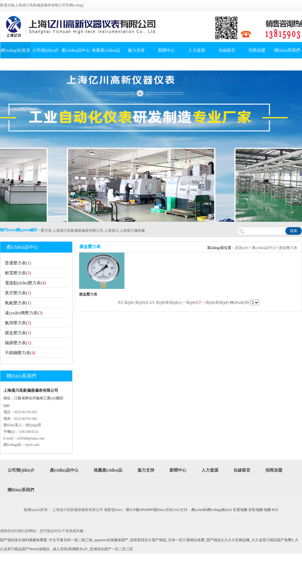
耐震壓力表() (18, 273)
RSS (275, 510)
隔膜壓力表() (18, 343)
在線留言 (226, 50)
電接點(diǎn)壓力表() (25, 283)
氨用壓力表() (18, 323)
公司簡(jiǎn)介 (45, 50)
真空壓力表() (18, 293)
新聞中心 (166, 50)
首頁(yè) (241, 248)
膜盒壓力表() (18, 333)
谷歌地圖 (255, 510)
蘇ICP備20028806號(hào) (145, 510)
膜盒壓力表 (288, 248)
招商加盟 (257, 50)
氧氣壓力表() (18, 303)
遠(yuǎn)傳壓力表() (24, 313)
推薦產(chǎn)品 (106, 50)
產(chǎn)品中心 (76, 50)
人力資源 (196, 50)
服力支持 (136, 50)
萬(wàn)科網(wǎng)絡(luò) (212, 510)
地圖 (267, 510)
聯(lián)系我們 (21, 490)
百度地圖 (240, 510)
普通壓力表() (18, 263)
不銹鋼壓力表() (20, 353)
